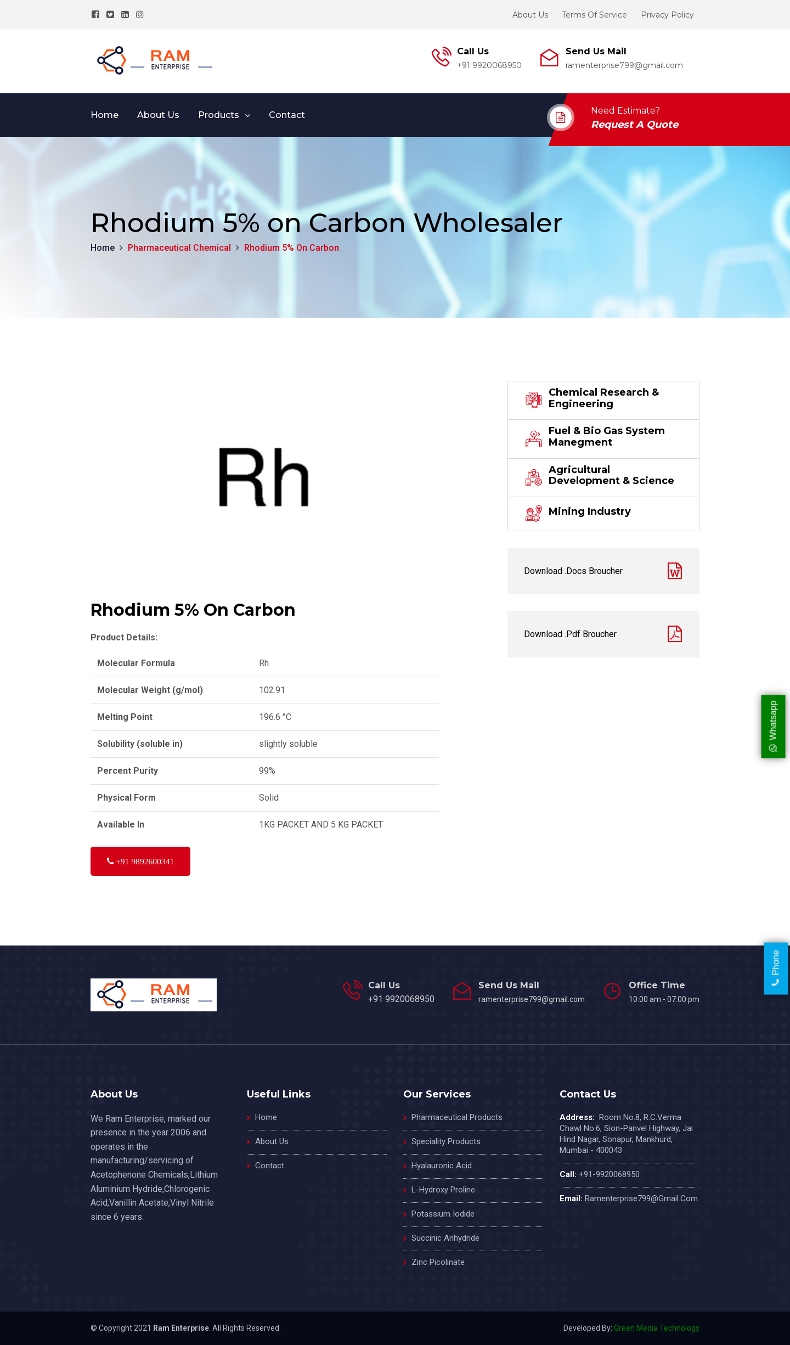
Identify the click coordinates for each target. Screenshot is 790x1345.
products (218, 115)
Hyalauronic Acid (441, 1165)
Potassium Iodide (443, 1214)
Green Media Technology (656, 1328)
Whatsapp (772, 726)
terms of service (594, 15)
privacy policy (667, 15)
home (266, 1117)
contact (287, 115)
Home (105, 115)
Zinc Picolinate (438, 1262)
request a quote (634, 125)
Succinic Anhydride (445, 1238)
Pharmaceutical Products (457, 1117)
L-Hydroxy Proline (443, 1190)
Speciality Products (446, 1141)
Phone (776, 968)
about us (530, 15)
